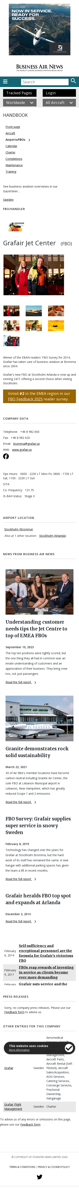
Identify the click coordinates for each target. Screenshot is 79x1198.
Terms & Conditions (22, 1167)
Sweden (8, 200)
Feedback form (14, 1012)
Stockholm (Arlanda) (52, 536)
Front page (13, 127)
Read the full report (21, 682)
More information (19, 1050)
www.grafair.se (22, 450)
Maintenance (14, 165)
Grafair (8, 1068)
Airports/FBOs (15, 140)
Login (51, 92)
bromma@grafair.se (26, 444)
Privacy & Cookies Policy (54, 1167)
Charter (10, 152)
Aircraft (10, 133)
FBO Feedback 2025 (25, 399)
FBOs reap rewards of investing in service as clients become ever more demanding (46, 972)
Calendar (11, 146)
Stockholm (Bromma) (18, 529)
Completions (14, 159)
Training (11, 172)
